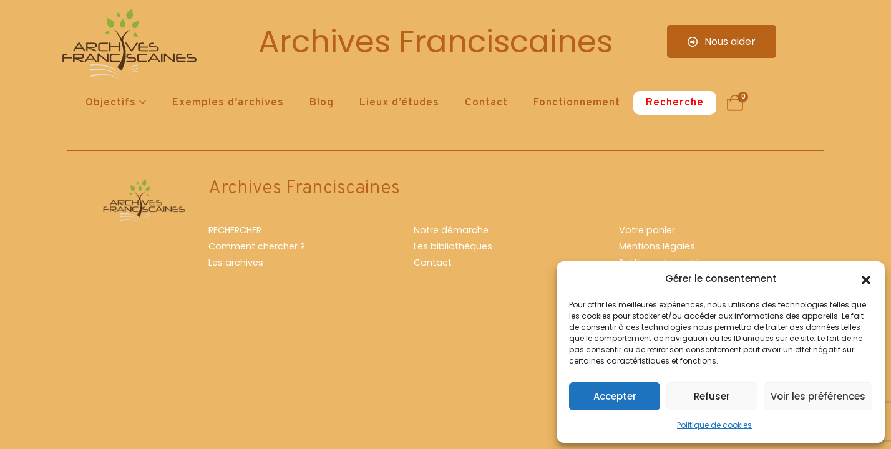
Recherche (675, 103)
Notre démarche (451, 230)
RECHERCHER (234, 230)
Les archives (235, 262)
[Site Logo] (127, 47)
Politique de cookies (714, 425)
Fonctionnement (576, 103)
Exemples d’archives (228, 103)
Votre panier (647, 230)
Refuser (712, 396)
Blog (321, 103)
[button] (866, 279)
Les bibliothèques (453, 246)
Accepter (614, 396)
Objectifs (110, 103)
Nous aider (722, 41)
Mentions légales (657, 246)
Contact (486, 103)
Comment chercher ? (256, 246)
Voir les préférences (818, 396)
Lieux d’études (399, 103)
